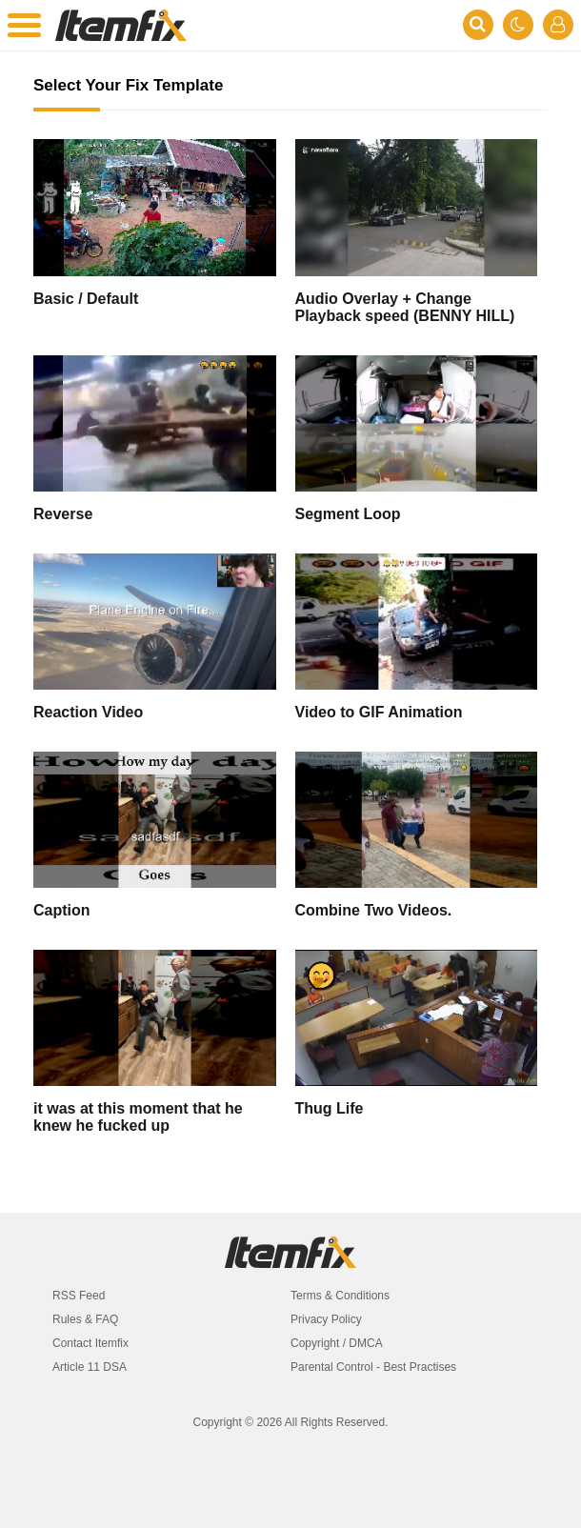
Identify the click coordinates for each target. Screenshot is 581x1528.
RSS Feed (78, 1295)
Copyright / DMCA (336, 1343)
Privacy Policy (326, 1319)
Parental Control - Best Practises (373, 1367)
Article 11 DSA (89, 1367)
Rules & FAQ (85, 1319)
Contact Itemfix (90, 1343)
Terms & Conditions (340, 1295)
